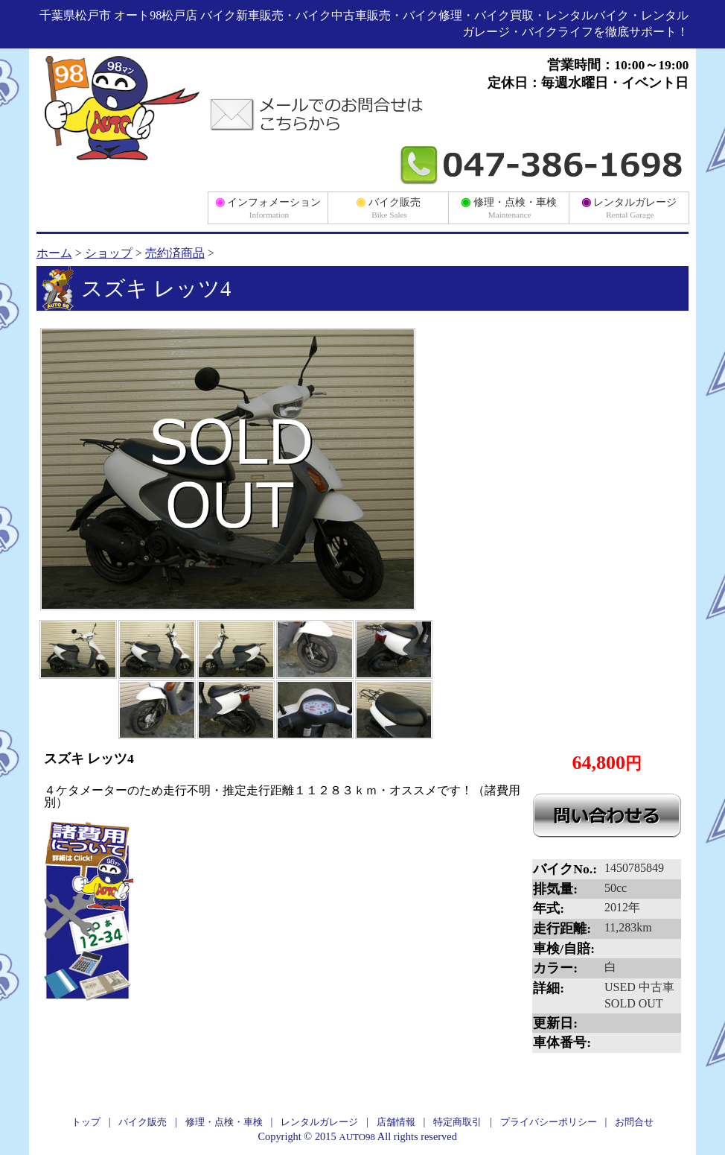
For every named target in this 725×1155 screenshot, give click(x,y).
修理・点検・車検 (509, 207)
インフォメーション (268, 207)
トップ (85, 1121)
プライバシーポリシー (548, 1121)
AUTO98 (357, 1136)
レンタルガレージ (629, 207)
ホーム (54, 253)
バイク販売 (388, 207)
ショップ (108, 253)
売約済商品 (175, 253)
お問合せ (634, 1121)
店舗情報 (396, 1121)
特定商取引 (457, 1121)
